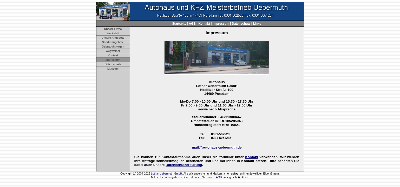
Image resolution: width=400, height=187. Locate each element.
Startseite (179, 23)
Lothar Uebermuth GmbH (166, 173)
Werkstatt (113, 33)
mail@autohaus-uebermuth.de (216, 147)
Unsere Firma (113, 28)
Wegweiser (113, 50)
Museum (113, 68)
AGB (192, 23)
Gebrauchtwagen (113, 46)
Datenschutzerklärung (184, 165)
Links (257, 23)
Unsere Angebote (113, 37)
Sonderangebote (113, 42)
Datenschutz (241, 23)
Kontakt (204, 23)
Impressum (221, 23)
